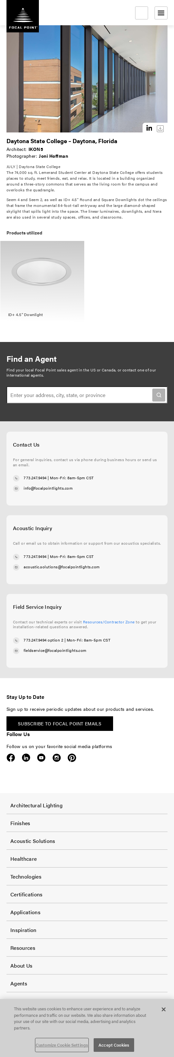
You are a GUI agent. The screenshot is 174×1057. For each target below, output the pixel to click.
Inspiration (23, 930)
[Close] (164, 1009)
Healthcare (23, 858)
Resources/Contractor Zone (109, 622)
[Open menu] (161, 12)
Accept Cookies (114, 1045)
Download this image (160, 128)
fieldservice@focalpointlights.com (55, 650)
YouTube (41, 758)
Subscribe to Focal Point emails (60, 723)
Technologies (25, 876)
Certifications (26, 894)
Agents (18, 983)
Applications (25, 912)
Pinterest (71, 758)
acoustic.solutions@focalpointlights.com (62, 567)
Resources (22, 947)
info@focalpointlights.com (48, 488)
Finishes (20, 823)
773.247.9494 (35, 478)
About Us (21, 965)
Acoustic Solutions (32, 841)
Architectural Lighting (36, 805)
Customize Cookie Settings (62, 1045)
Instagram (56, 758)
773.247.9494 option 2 (43, 640)
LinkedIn (26, 758)
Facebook (10, 758)
